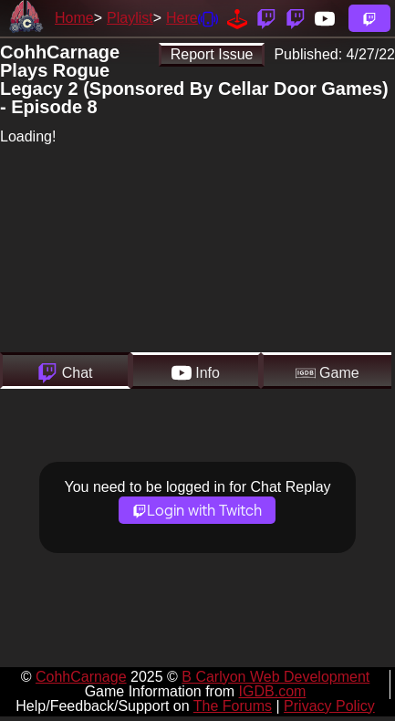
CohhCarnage (81, 676)
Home (74, 18)
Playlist (130, 18)
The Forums (232, 706)
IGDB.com (273, 691)
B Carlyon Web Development (275, 676)
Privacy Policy (329, 706)
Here (182, 18)
